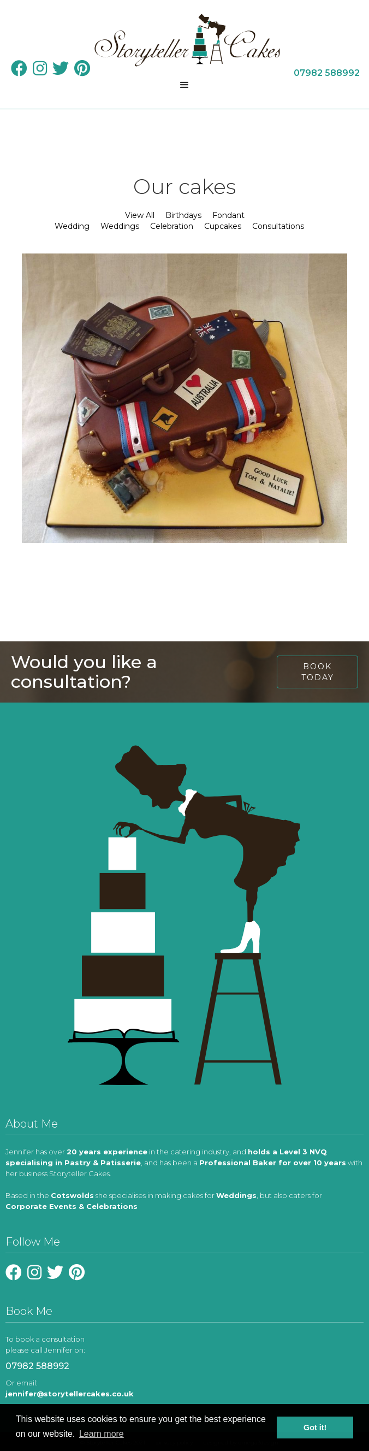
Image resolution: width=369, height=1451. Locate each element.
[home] (184, 40)
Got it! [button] (314, 1427)
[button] (184, 85)
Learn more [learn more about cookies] (101, 1433)
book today (317, 672)
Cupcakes (222, 226)
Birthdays (183, 215)
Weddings (119, 226)
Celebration (171, 226)
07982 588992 (37, 1366)
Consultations (278, 226)
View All (139, 215)
